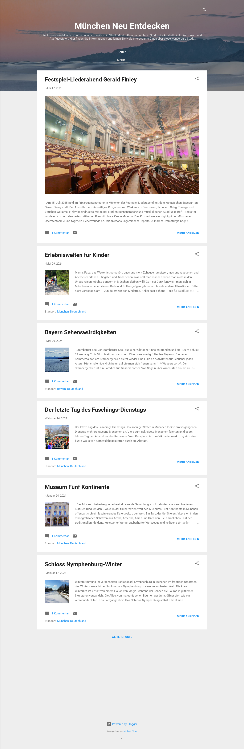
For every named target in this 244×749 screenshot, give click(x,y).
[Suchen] (204, 10)
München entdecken (57, 60)
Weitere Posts (122, 637)
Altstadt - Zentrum (95, 60)
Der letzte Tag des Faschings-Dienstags (95, 410)
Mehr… (197, 60)
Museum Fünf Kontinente (77, 487)
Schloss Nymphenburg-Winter (83, 565)
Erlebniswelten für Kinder (77, 255)
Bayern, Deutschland (70, 389)
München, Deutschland (71, 312)
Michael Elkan (130, 731)
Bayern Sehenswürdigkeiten (80, 333)
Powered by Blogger (122, 724)
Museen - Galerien (130, 60)
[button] (197, 80)
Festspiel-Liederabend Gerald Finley (91, 80)
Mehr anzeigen (188, 233)
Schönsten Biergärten (167, 60)
